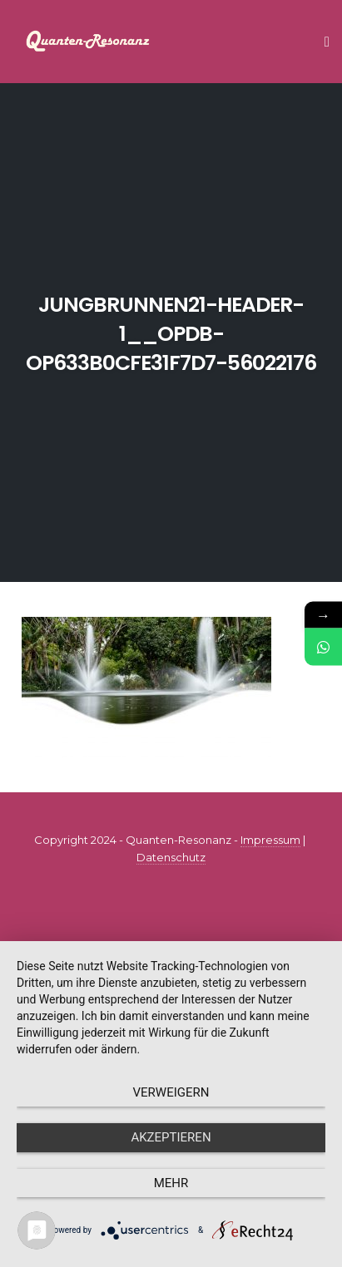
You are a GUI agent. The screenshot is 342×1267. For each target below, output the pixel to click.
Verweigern (171, 1092)
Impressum (270, 839)
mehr (171, 1183)
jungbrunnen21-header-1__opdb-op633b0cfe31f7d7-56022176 (171, 333)
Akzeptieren (171, 1137)
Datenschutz (171, 857)
